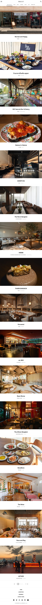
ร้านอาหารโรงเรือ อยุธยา (21, 73)
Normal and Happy (21, 37)
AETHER (21, 576)
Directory (33, 4)
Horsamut (21, 324)
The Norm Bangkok (21, 217)
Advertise (21, 591)
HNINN (21, 253)
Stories (21, 4)
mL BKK (21, 360)
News (26, 4)
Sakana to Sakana (21, 145)
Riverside (22, 75)
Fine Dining (22, 290)
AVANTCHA (21, 181)
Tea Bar (22, 183)
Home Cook (23, 506)
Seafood (22, 326)
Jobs (21, 589)
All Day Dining (22, 111)
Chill (22, 147)
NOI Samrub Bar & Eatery (21, 109)
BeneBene (21, 468)
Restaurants (9, 4)
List (29, 4)
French (25, 434)
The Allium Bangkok (21, 432)
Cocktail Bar (23, 362)
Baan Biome (21, 396)
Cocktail (24, 578)
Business (21, 594)
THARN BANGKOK (21, 288)
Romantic (24, 542)
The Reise (21, 504)
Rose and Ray (21, 540)
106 (25, 584)
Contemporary (22, 38)
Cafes (14, 4)
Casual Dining (29, 254)
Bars (18, 4)
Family (24, 398)
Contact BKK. (21, 596)
